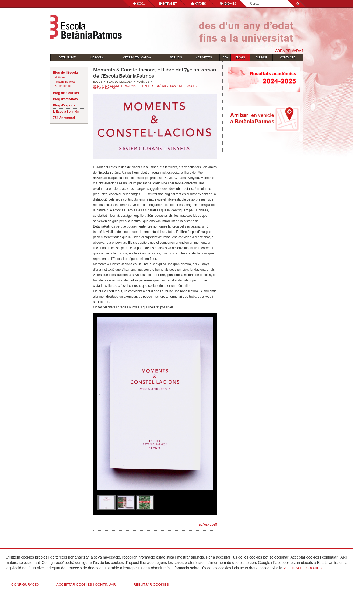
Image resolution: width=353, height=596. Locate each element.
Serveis (176, 57)
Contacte (287, 57)
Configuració (25, 585)
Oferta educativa (137, 57)
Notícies (60, 77)
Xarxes (198, 3)
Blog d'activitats (65, 99)
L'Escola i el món (66, 111)
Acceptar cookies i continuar (86, 585)
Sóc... (139, 3)
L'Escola (97, 57)
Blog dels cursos (66, 93)
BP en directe (63, 85)
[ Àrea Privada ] (288, 51)
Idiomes (228, 3)
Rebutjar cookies (151, 585)
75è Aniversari (64, 118)
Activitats (204, 57)
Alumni (261, 57)
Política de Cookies (302, 568)
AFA (225, 57)
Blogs (240, 57)
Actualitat (67, 57)
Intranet (168, 3)
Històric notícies (65, 81)
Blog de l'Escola (65, 72)
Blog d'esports (64, 105)
